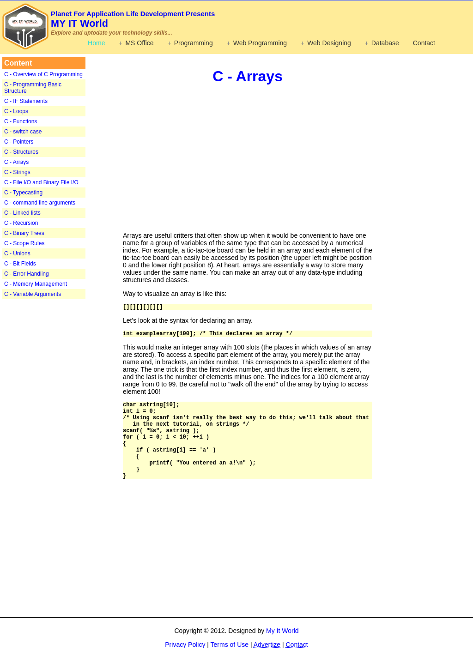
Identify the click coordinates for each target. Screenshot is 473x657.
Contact (424, 43)
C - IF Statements (26, 101)
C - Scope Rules (24, 243)
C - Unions (17, 253)
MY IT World (133, 19)
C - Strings (17, 172)
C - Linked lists (22, 213)
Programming (193, 43)
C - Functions (20, 121)
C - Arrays (16, 162)
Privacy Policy (185, 644)
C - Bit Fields (20, 263)
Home (96, 43)
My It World (282, 630)
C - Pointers (18, 142)
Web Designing (329, 43)
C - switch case (23, 131)
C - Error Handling (26, 274)
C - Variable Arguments (32, 294)
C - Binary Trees (24, 233)
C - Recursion (21, 223)
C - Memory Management (35, 284)
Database (385, 43)
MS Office (139, 43)
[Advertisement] (60, 445)
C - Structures (21, 152)
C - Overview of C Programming (43, 74)
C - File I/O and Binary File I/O (41, 182)
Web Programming (260, 43)
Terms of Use (230, 644)
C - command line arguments (39, 202)
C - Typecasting (23, 192)
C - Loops (16, 111)
